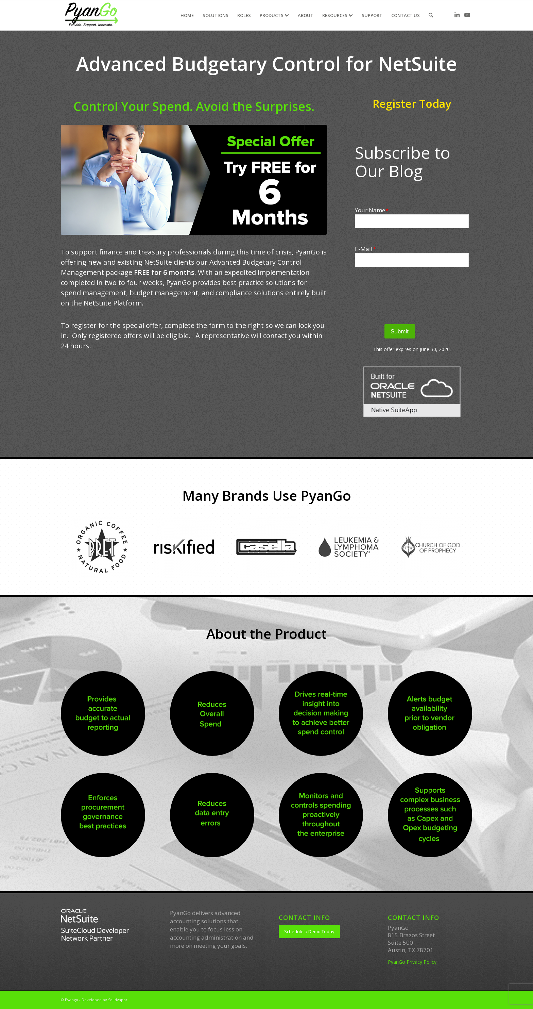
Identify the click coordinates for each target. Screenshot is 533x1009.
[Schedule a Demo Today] (309, 931)
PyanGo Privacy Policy (412, 962)
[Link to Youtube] (467, 15)
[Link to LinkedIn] (457, 15)
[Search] (430, 15)
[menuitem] (187, 15)
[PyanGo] (91, 15)
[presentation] (412, 295)
